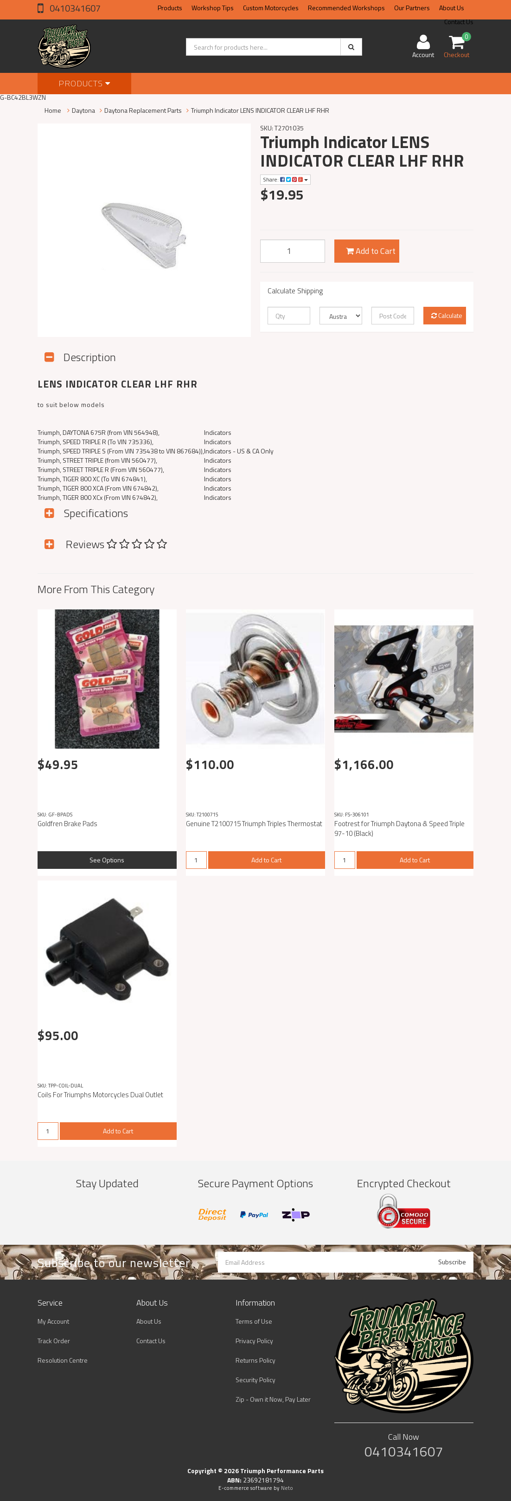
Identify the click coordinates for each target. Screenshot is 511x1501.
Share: (285, 179)
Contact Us (151, 1341)
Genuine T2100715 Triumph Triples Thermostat (254, 823)
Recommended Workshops (346, 8)
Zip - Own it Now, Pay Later (273, 1399)
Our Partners (412, 8)
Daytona (83, 110)
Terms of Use (254, 1321)
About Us (451, 8)
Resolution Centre (63, 1360)
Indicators (217, 432)
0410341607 (74, 8)
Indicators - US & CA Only (239, 451)
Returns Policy (255, 1360)
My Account (53, 1321)
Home (53, 110)
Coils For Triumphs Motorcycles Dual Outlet (100, 1094)
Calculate (446, 315)
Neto (287, 1488)
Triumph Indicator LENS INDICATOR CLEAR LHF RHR (260, 110)
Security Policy (255, 1380)
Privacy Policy (254, 1341)
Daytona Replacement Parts (143, 110)
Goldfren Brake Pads (67, 823)
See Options (106, 860)
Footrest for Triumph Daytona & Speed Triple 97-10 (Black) (399, 828)
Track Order (54, 1341)
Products (170, 8)
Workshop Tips (213, 8)
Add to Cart (371, 251)
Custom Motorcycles (271, 8)
